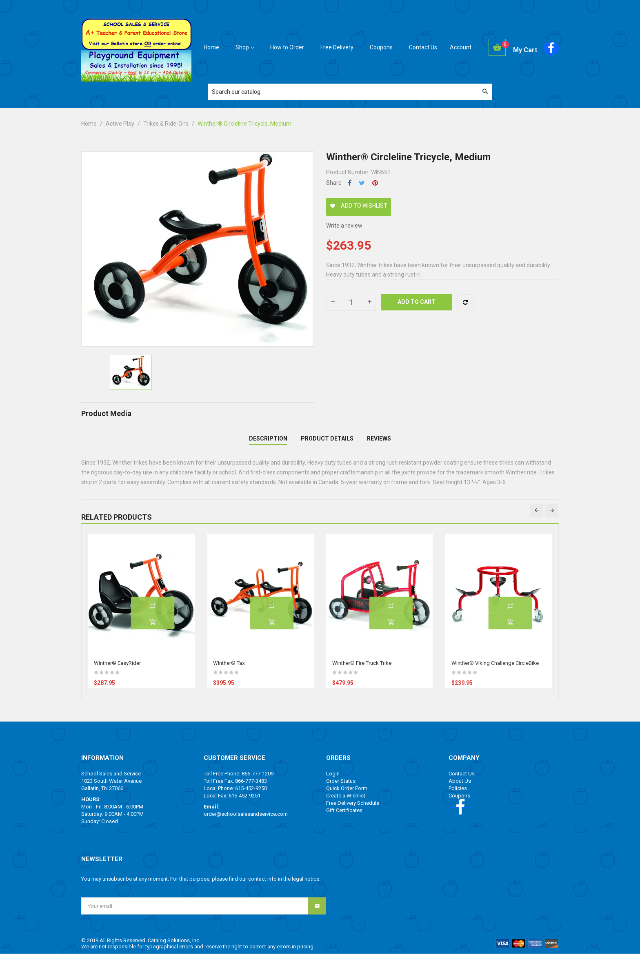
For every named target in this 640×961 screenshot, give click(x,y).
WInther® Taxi (229, 670)
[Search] (350, 92)
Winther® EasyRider (117, 670)
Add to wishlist (358, 205)
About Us (460, 788)
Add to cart (417, 302)
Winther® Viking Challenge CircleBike (495, 670)
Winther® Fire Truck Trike (361, 670)
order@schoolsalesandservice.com (246, 821)
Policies (458, 796)
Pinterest (375, 182)
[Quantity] (351, 302)
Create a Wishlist (345, 803)
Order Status (341, 788)
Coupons (459, 803)
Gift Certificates (344, 818)
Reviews (379, 442)
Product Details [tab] (327, 442)
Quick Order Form (346, 796)
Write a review (344, 225)
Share (349, 182)
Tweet (362, 182)
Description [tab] (268, 442)
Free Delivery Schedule (352, 810)
